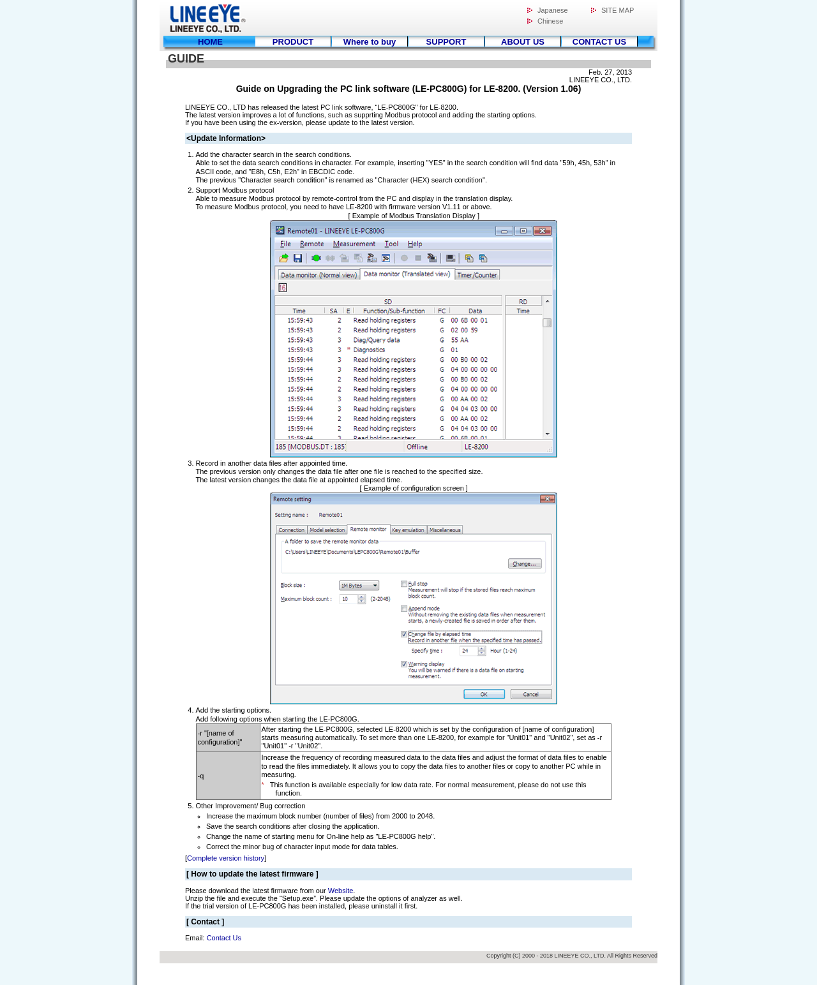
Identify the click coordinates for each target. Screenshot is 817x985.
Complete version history (225, 858)
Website (341, 890)
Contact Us (224, 938)
